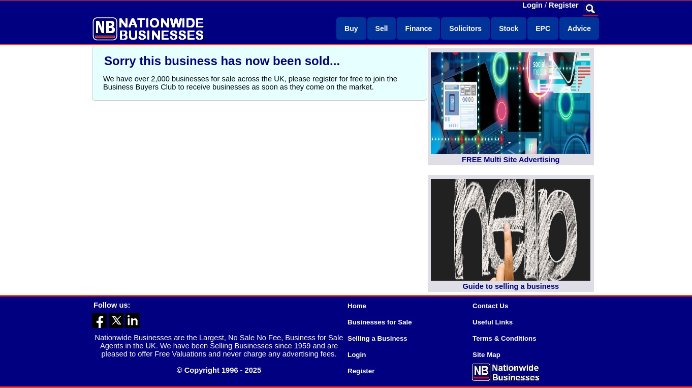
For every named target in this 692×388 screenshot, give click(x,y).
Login (532, 5)
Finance (418, 28)
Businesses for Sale (380, 322)
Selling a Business (377, 338)
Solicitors (465, 28)
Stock (508, 28)
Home (357, 306)
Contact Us (490, 306)
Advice (579, 28)
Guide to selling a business (510, 286)
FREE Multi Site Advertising (510, 160)
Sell (381, 28)
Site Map (486, 355)
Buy (351, 28)
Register (564, 5)
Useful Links (493, 322)
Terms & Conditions (505, 338)
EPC (543, 28)
